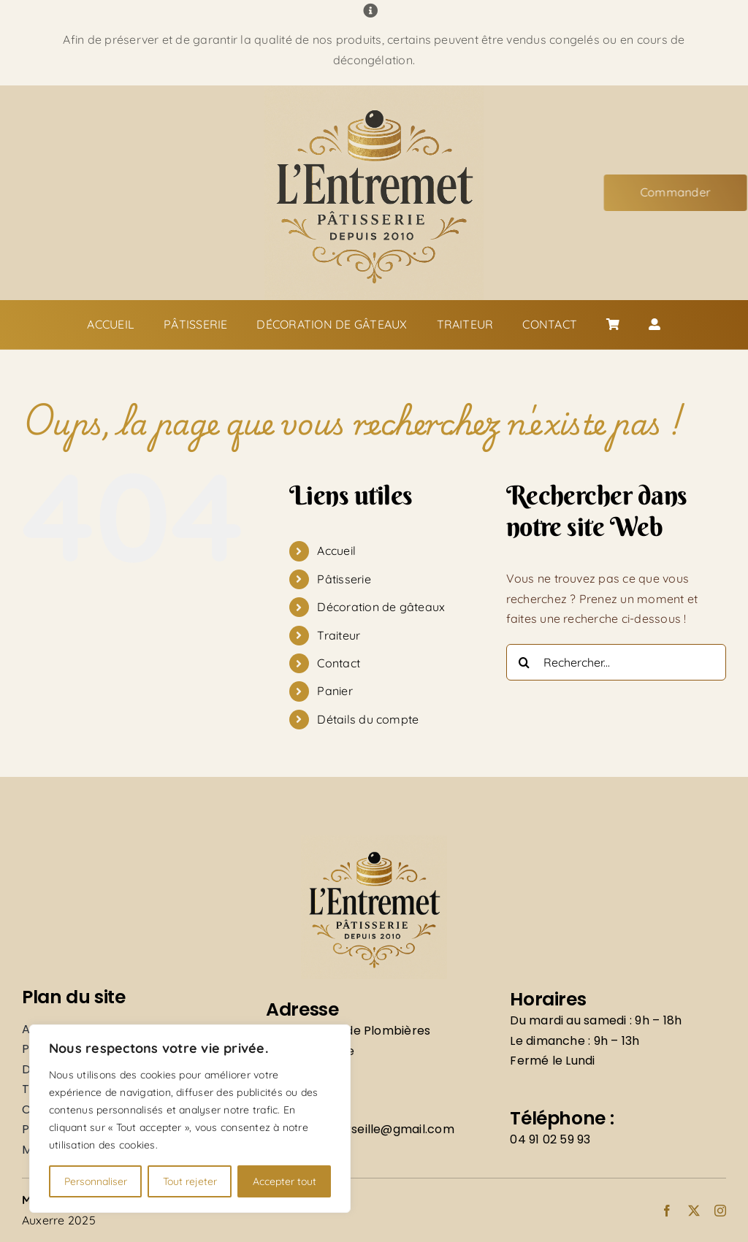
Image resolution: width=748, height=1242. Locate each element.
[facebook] (667, 1210)
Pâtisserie (343, 579)
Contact (338, 663)
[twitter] (694, 1210)
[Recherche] (524, 662)
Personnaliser (95, 1181)
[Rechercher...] (616, 662)
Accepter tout (284, 1181)
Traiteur (338, 635)
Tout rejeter (190, 1181)
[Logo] (374, 91)
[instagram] (720, 1210)
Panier (334, 690)
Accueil (336, 550)
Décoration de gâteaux (381, 606)
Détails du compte (368, 719)
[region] (190, 1118)
